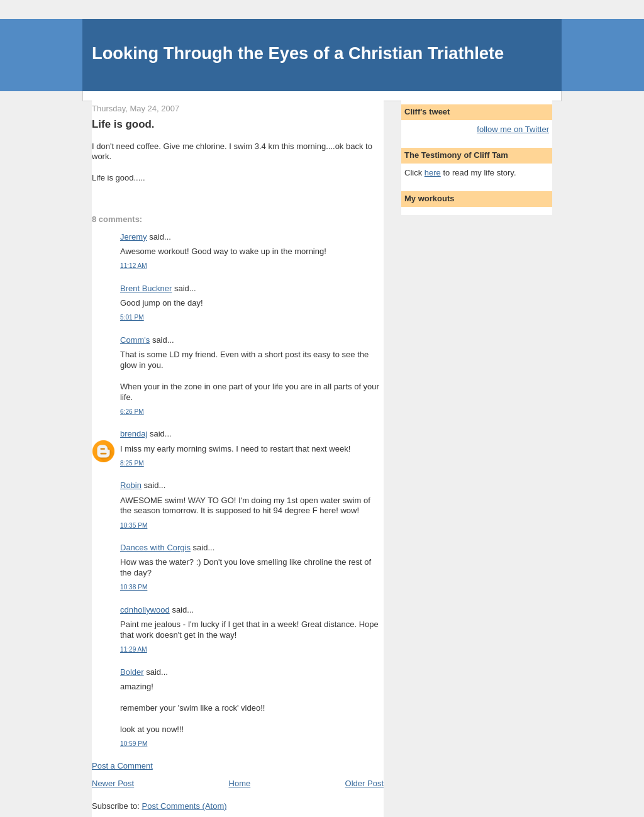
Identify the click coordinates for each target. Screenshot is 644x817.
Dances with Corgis (155, 547)
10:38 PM (133, 587)
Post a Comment (122, 765)
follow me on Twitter (513, 129)
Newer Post (113, 783)
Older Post (364, 783)
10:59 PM (133, 743)
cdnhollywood (145, 609)
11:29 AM (133, 649)
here (433, 172)
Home (240, 783)
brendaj (133, 433)
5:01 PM (132, 317)
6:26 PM (132, 411)
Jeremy (133, 237)
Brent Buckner (146, 288)
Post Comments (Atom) (184, 806)
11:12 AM (133, 265)
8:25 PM (132, 463)
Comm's (135, 340)
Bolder (132, 672)
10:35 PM (133, 525)
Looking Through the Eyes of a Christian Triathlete (298, 53)
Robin (131, 485)
